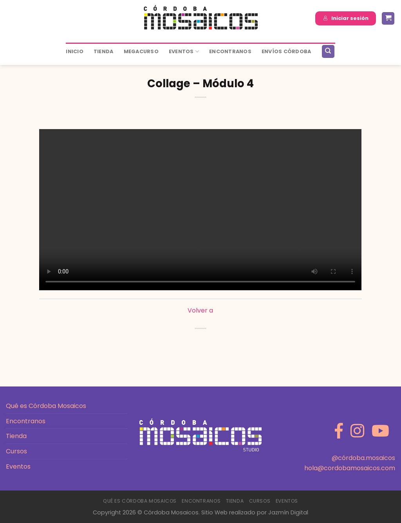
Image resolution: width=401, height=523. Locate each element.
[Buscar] (328, 51)
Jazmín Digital (288, 512)
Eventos (184, 51)
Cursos (16, 451)
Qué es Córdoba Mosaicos (46, 405)
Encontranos (25, 421)
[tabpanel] (200, 209)
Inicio (74, 51)
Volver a (200, 310)
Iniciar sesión (345, 18)
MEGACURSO (141, 51)
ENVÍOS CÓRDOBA (286, 51)
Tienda (104, 51)
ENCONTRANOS (230, 51)
